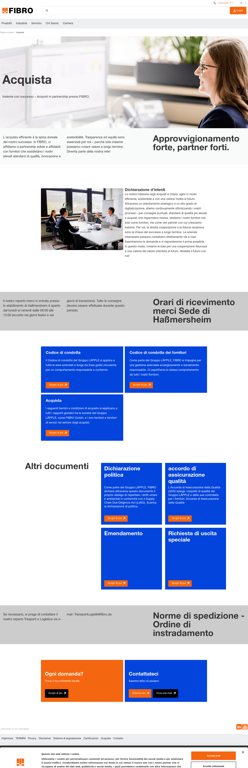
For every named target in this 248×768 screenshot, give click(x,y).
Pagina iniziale (6, 32)
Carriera (68, 23)
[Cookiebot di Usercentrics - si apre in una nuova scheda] (20, 761)
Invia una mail (164, 693)
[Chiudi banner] (243, 733)
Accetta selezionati (213, 747)
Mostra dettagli (166, 761)
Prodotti (7, 23)
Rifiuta (213, 757)
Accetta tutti (213, 737)
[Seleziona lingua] (243, 3)
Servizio (36, 23)
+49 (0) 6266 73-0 (225, 3)
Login (238, 10)
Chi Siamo (52, 23)
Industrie (21, 23)
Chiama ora (139, 693)
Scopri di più (56, 385)
